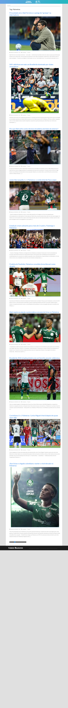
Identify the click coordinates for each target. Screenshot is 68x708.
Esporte (29, 52)
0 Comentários (24, 52)
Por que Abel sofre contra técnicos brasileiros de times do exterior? (34, 129)
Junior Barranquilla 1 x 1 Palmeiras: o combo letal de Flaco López (33, 180)
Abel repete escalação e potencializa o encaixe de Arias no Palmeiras (34, 312)
